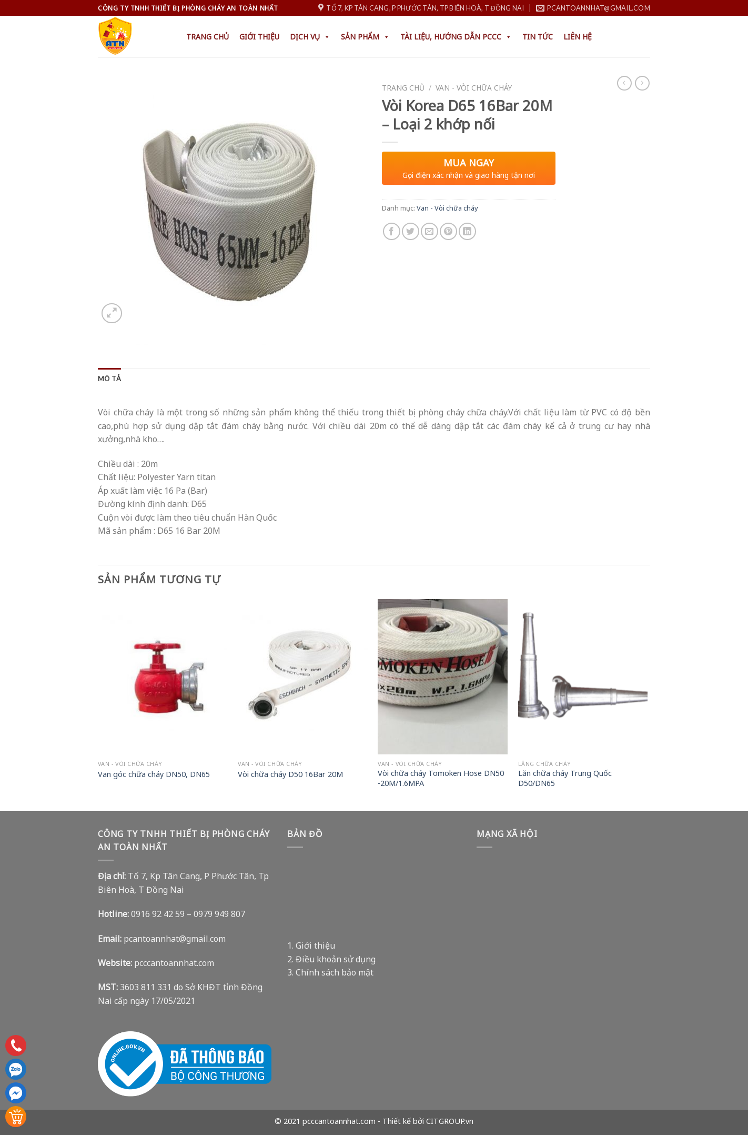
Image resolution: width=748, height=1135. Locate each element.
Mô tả (109, 378)
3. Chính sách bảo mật (330, 972)
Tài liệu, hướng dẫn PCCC (456, 37)
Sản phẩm (365, 37)
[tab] (109, 378)
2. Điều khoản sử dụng (331, 959)
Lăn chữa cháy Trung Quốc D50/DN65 (565, 778)
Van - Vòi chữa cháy (474, 88)
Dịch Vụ (310, 37)
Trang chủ (207, 37)
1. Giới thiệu (311, 945)
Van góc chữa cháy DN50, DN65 (154, 774)
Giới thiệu (259, 37)
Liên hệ (577, 37)
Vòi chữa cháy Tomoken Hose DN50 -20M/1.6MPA (441, 778)
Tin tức (537, 37)
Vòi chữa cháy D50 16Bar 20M (290, 774)
